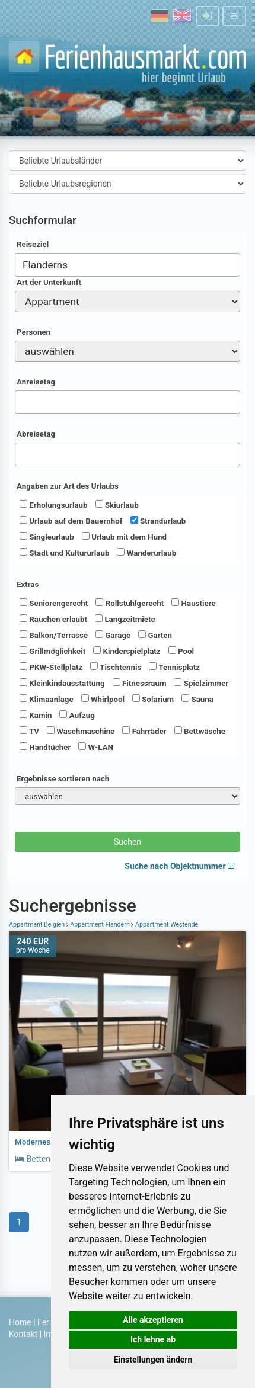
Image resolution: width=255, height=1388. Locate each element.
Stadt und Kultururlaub (64, 552)
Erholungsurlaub (54, 504)
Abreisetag (36, 433)
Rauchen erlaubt (53, 619)
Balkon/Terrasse (54, 635)
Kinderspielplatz (126, 651)
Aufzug (76, 715)
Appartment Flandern (100, 924)
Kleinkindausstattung (62, 683)
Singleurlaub (47, 536)
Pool (181, 651)
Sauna (197, 699)
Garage (112, 635)
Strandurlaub (158, 520)
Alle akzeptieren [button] (153, 1320)
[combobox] (127, 265)
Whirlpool (103, 699)
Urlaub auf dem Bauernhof (71, 520)
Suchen (127, 842)
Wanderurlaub (146, 552)
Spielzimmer (201, 683)
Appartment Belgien (37, 924)
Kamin (36, 715)
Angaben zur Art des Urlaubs (68, 486)
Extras (28, 584)
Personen (33, 332)
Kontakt (23, 1334)
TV (29, 731)
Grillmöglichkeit (52, 651)
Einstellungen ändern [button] (153, 1359)
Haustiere (193, 603)
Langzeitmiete (125, 619)
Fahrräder (144, 731)
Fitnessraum (140, 683)
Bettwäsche (199, 731)
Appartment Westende (165, 924)
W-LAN (95, 747)
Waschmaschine (80, 731)
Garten (155, 635)
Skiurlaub (117, 504)
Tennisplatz (174, 667)
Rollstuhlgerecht (129, 603)
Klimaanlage (47, 699)
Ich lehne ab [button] (153, 1339)
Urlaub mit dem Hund (124, 536)
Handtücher (45, 747)
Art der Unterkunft (49, 282)
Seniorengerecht (54, 603)
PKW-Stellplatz (51, 667)
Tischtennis (115, 667)
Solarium (153, 699)
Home (20, 1322)
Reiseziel (33, 244)
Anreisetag (36, 381)
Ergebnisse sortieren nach (63, 778)
